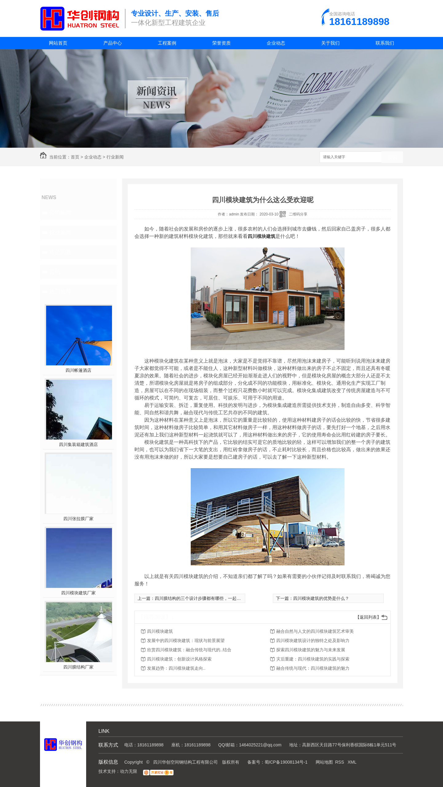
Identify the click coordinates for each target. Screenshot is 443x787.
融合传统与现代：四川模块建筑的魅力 (312, 668)
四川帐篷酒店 (78, 370)
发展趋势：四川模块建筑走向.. (176, 668)
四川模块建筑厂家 (78, 592)
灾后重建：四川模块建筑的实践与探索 (312, 659)
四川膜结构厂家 (78, 667)
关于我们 (330, 43)
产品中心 (112, 43)
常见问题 (60, 252)
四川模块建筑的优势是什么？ (321, 598)
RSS (340, 762)
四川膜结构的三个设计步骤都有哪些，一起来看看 (202, 598)
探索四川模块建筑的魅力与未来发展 (310, 649)
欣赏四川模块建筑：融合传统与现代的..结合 (189, 649)
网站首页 (58, 43)
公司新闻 (60, 213)
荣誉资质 (221, 43)
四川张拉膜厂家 (78, 518)
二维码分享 (298, 214)
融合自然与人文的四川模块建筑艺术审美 (315, 631)
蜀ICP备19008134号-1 (286, 762)
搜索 (392, 157)
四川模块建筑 (160, 631)
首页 (75, 157)
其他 (54, 272)
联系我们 (385, 43)
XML (352, 762)
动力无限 (128, 771)
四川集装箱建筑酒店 (78, 444)
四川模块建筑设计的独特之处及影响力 (312, 640)
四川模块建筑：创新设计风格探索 (179, 659)
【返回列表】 (368, 617)
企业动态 (276, 43)
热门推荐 (60, 291)
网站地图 (324, 762)
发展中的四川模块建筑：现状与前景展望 (186, 640)
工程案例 (167, 43)
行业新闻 (115, 157)
